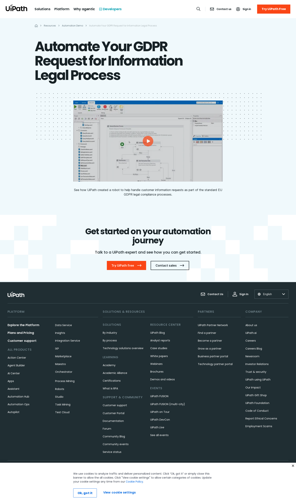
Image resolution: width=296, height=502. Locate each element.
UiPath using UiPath (258, 379)
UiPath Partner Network (213, 325)
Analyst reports (160, 340)
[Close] (293, 466)
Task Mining (62, 404)
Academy (109, 365)
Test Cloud (62, 412)
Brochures (156, 372)
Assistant (13, 389)
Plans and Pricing (21, 333)
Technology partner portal (215, 364)
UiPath (157, 427)
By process (110, 340)
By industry (110, 333)
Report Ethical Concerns (261, 418)
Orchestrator (63, 372)
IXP (57, 348)
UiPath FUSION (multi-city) (167, 404)
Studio (59, 397)
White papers (159, 356)
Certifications (112, 381)
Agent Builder (16, 365)
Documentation (113, 421)
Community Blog (114, 436)
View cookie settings (119, 492)
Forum (107, 429)
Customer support (22, 341)
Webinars (156, 364)
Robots (59, 389)
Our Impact (253, 387)
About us (251, 325)
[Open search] (199, 9)
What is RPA (110, 388)
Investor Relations (257, 364)
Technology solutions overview (123, 348)
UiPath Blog (157, 333)
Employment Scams (258, 426)
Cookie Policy (134, 481)
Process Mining (65, 381)
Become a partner (210, 341)
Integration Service (67, 341)
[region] (148, 482)
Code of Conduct (257, 411)
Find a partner (207, 333)
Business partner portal (213, 356)
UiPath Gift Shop (256, 395)
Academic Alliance (115, 373)
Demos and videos (162, 379)
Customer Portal (113, 413)
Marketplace (63, 356)
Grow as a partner (209, 348)
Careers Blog (253, 348)
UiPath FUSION (159, 396)
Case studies (158, 348)
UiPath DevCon (160, 420)
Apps (11, 381)
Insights (60, 333)
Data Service (63, 325)
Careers (250, 341)
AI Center (14, 373)
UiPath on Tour (160, 412)
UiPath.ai (251, 333)
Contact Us (212, 294)
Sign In (240, 294)
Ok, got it (85, 493)
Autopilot (13, 412)
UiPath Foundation (257, 403)
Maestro (60, 364)
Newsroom (252, 356)
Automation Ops (18, 404)
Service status (112, 452)
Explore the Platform (23, 325)
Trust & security (255, 372)
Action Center (17, 358)
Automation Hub (18, 396)
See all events (159, 435)
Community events (116, 444)
